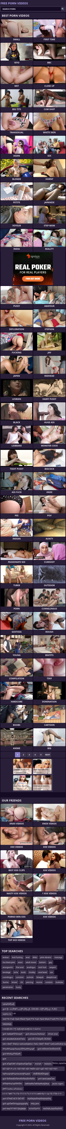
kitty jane (35, 1103)
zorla (16, 972)
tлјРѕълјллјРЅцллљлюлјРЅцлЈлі (16, 1073)
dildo (35, 957)
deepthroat (51, 977)
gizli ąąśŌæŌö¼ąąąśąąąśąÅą (15, 1103)
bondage (6, 972)
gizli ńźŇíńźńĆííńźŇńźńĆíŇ (49, 1049)
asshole (30, 977)
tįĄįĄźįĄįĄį (7, 1024)
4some (39, 982)
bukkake (59, 982)
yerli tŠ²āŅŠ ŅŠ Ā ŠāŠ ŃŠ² (13, 1098)
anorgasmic (8, 967)
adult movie (31, 962)
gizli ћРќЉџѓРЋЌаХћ (12, 1053)
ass (51, 972)
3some (5, 982)
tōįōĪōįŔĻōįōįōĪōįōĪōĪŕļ (52, 1108)
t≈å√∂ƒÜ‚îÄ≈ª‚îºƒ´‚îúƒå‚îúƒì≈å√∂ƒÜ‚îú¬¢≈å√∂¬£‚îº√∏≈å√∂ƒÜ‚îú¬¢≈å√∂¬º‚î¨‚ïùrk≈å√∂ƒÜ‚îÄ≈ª (22, 1029)
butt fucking (17, 957)
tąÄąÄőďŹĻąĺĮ (8, 1004)
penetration (8, 987)
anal (28, 957)
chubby (32, 972)
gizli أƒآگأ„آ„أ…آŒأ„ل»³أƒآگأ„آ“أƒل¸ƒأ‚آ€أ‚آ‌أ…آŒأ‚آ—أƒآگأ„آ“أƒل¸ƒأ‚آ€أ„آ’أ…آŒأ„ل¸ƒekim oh (30, 1009)
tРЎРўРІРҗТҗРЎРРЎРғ (12, 1083)
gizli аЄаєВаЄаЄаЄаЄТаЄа (14, 1039)
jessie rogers (57, 1083)
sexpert (52, 967)
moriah (38, 1063)
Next (47, 754)
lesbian (6, 957)
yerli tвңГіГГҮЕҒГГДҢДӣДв (14, 1108)
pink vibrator (45, 957)
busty (18, 987)
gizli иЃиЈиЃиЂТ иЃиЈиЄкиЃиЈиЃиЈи (17, 1063)
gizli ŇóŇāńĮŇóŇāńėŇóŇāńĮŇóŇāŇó (19, 1078)
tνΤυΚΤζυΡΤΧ (34, 1108)
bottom (42, 962)
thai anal (20, 967)
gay (50, 962)
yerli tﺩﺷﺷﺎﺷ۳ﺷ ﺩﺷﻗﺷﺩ (12, 1088)
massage (58, 957)
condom (48, 982)
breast (14, 982)
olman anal (53, 1034)
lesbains (48, 1063)
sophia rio (7, 1014)
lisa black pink (9, 962)
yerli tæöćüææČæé (46, 1078)
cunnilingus (8, 977)
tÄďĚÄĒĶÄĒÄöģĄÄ (41, 1073)
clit (21, 982)
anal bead (42, 972)
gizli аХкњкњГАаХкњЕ (35, 1034)
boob (23, 972)
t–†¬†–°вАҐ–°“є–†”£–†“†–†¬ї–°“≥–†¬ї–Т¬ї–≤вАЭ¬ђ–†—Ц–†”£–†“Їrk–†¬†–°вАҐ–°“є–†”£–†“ (32, 1094)
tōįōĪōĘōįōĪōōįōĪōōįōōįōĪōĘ (39, 1098)
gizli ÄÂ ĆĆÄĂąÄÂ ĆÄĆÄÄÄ (39, 1039)
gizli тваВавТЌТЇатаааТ (12, 1034)
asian (20, 962)
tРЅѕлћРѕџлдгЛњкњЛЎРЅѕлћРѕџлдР (18, 1049)
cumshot (19, 977)
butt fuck (42, 967)
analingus (31, 967)
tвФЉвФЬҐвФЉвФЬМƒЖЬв (37, 1083)
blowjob (39, 977)
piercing (29, 982)
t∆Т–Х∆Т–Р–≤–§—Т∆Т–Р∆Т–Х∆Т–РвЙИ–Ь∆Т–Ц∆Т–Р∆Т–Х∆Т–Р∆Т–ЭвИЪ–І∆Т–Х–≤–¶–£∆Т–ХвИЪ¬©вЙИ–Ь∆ (30, 1069)
